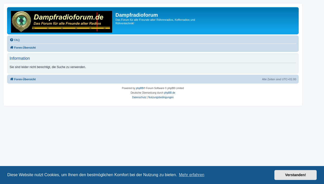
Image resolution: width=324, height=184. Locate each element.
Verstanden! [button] (295, 175)
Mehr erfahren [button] (192, 175)
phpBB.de (169, 92)
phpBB (140, 88)
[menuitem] (15, 40)
